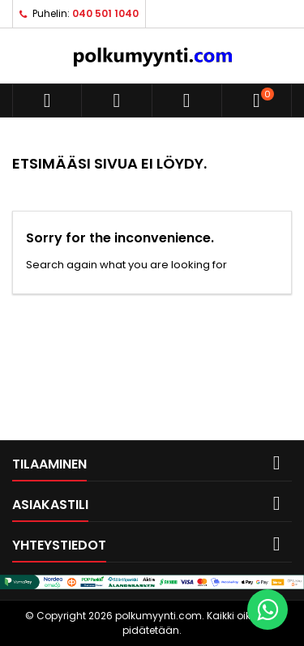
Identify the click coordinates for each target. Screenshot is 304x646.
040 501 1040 (105, 13)
